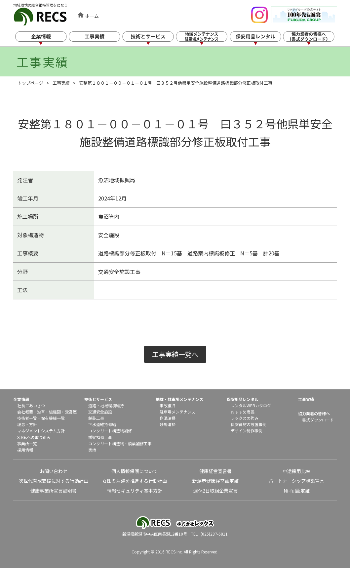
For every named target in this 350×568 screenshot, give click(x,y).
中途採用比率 (296, 471)
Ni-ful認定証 (297, 490)
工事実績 (99, 38)
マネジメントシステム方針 (41, 430)
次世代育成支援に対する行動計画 (53, 480)
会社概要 (25, 412)
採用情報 (25, 450)
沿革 (41, 412)
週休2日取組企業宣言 (215, 490)
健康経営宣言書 (215, 471)
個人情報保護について (134, 471)
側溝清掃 (167, 418)
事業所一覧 (27, 443)
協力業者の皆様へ (314, 413)
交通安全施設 (100, 412)
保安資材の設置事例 (248, 424)
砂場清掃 (167, 424)
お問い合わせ (53, 471)
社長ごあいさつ (31, 405)
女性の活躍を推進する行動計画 (134, 480)
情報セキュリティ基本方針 (134, 490)
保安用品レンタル (261, 38)
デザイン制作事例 (246, 430)
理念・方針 (27, 424)
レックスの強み (244, 418)
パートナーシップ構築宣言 (296, 480)
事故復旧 (167, 405)
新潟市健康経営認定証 (215, 480)
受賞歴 (71, 412)
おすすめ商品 (242, 412)
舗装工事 (96, 418)
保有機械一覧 (53, 418)
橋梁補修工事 (100, 437)
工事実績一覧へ (175, 354)
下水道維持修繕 (102, 424)
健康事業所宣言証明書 (53, 490)
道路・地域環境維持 (106, 405)
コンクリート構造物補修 (110, 430)
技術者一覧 (27, 418)
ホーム (92, 16)
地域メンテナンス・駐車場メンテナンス (207, 38)
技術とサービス (153, 38)
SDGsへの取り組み (34, 437)
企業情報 (45, 38)
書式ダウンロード (318, 419)
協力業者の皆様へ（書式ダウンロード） (315, 38)
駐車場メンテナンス (177, 412)
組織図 (55, 412)
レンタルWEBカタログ (251, 405)
